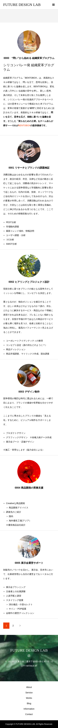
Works (29, 698)
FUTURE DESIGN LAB (22, 5)
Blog (29, 703)
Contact (29, 714)
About (29, 687)
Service (29, 692)
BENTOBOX (24, 125)
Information (29, 709)
